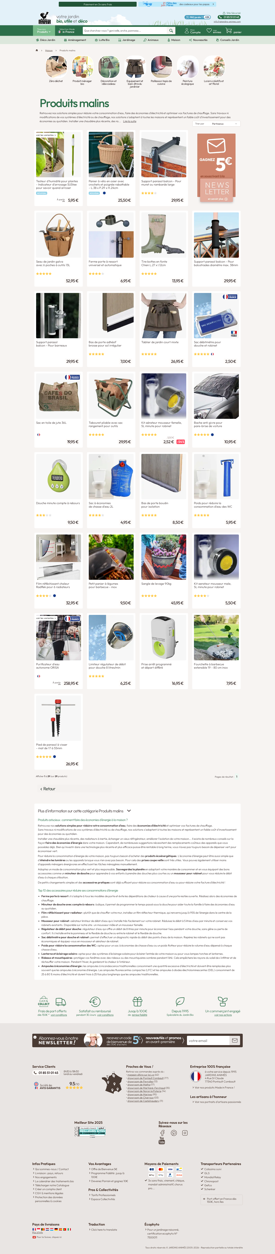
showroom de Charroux (141, 1096)
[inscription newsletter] (234, 1039)
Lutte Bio (104, 40)
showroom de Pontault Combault (146, 1076)
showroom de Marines (140, 1093)
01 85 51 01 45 (48, 1071)
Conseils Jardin (229, 40)
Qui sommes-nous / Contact (52, 1167)
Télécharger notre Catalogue (52, 1183)
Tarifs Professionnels (103, 1193)
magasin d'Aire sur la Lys (141, 1073)
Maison (175, 40)
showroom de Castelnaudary (143, 1099)
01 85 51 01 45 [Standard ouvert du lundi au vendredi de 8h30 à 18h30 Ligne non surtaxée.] (231, 17)
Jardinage (128, 40)
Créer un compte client (48, 1187)
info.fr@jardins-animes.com (227, 21)
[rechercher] (171, 30)
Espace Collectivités (103, 1197)
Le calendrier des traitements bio (54, 1179)
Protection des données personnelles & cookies (49, 1197)
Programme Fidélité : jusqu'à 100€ (107, 1173)
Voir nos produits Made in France (214, 1086)
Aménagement (77, 40)
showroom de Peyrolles (140, 1080)
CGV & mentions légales (49, 1191)
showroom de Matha (139, 1083)
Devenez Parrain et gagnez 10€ (109, 1179)
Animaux (153, 40)
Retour (51, 788)
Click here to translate (104, 1228)
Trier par (199, 123)
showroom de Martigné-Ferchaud (146, 1086)
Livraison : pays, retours (49, 1171)
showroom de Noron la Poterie (144, 1089)
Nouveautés (200, 40)
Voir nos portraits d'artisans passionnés (218, 1100)
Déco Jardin (47, 40)
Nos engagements (46, 1175)
